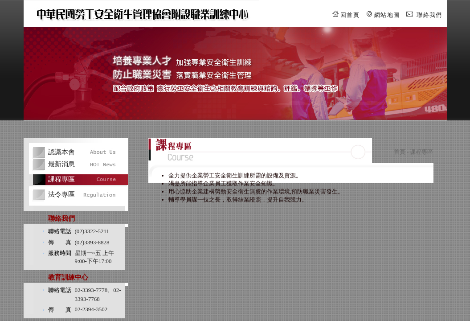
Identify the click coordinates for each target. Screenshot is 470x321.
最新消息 (61, 164)
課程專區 (61, 179)
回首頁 (350, 15)
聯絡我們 (429, 15)
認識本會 (61, 152)
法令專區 (61, 194)
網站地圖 (387, 15)
